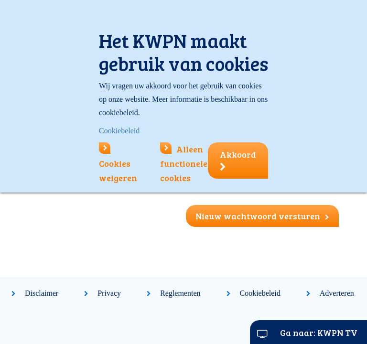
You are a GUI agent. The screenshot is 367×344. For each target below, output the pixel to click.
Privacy (109, 293)
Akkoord (238, 160)
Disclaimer (41, 293)
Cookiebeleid (260, 293)
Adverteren (337, 293)
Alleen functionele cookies (183, 163)
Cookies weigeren (118, 163)
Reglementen (180, 293)
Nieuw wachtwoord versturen (262, 216)
